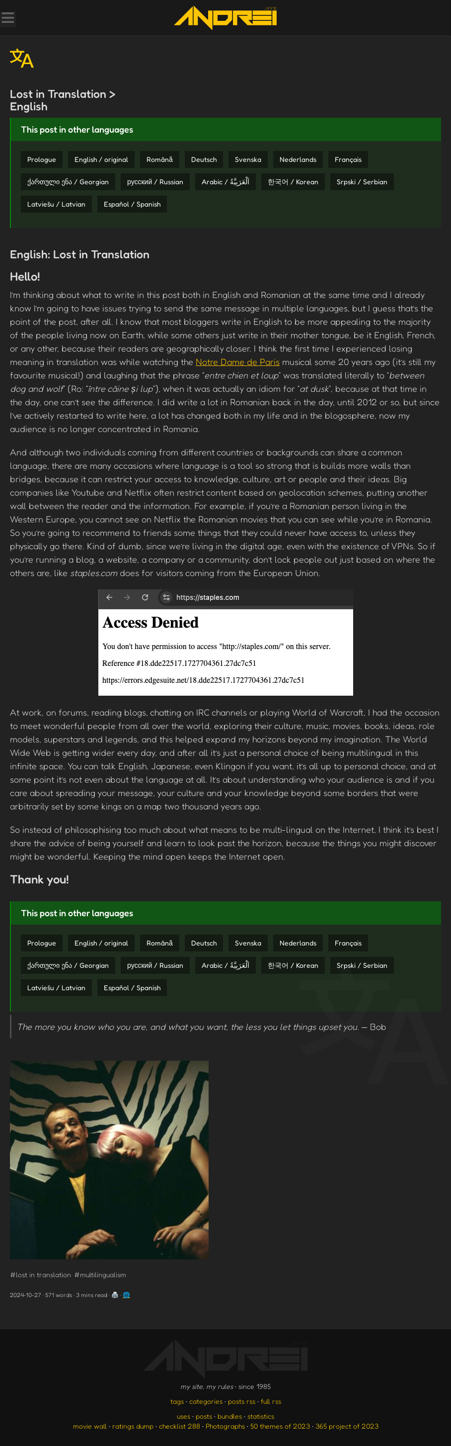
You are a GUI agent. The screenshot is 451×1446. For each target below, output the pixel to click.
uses (183, 1416)
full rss (271, 1401)
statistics (260, 1416)
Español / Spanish (132, 204)
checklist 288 (179, 1426)
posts (204, 1416)
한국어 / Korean (293, 181)
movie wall (90, 1426)
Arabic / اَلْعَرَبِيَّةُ (225, 181)
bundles (230, 1416)
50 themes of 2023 (280, 1426)
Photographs (225, 1426)
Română (160, 159)
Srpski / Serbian (362, 181)
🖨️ (115, 1295)
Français (348, 159)
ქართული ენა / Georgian (68, 181)
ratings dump (132, 1426)
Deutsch (204, 159)
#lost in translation (40, 1274)
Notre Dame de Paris (238, 361)
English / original (101, 159)
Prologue (41, 159)
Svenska (248, 159)
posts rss (241, 1401)
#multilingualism (100, 1274)
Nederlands (298, 159)
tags (177, 1401)
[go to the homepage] (225, 17)
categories (206, 1401)
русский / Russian (155, 181)
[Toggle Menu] (7, 18)
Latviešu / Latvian (56, 204)
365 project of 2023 (346, 1426)
